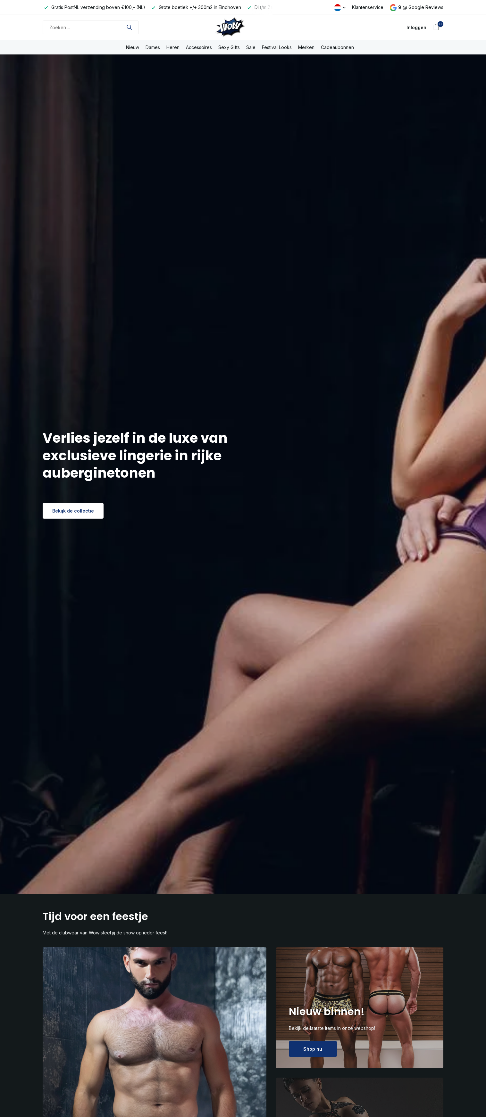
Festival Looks (277, 47)
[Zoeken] (91, 27)
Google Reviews (425, 7)
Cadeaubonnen (337, 47)
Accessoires (199, 47)
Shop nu (312, 1049)
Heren (173, 47)
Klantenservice (367, 7)
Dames (153, 47)
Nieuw (132, 47)
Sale (251, 47)
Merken (306, 47)
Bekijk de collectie (73, 510)
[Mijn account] (416, 27)
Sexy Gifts (229, 47)
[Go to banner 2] (360, 1007)
